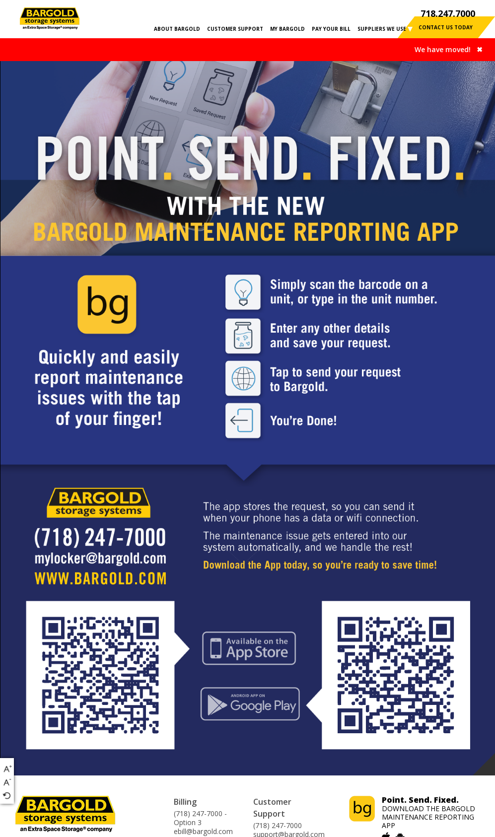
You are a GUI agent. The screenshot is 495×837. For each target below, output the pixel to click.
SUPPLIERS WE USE (381, 28)
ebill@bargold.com (203, 831)
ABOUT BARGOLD (177, 28)
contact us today (446, 27)
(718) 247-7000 (277, 825)
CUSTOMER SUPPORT (235, 28)
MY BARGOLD (287, 28)
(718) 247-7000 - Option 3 (200, 818)
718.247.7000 (448, 13)
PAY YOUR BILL (331, 28)
